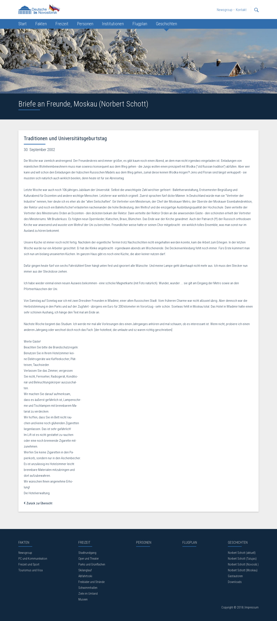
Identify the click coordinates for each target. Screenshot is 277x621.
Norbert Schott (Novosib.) (243, 564)
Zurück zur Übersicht (38, 503)
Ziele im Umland (88, 593)
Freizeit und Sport (28, 564)
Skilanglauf (85, 570)
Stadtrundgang (87, 552)
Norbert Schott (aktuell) (242, 552)
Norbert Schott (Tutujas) (242, 558)
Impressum (252, 607)
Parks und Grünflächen (91, 564)
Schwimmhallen (87, 587)
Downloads (235, 582)
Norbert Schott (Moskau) (243, 570)
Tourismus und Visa (30, 570)
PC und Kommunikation (32, 558)
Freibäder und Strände (91, 582)
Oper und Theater (88, 558)
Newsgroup (25, 552)
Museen (83, 599)
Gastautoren (235, 576)
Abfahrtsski (85, 576)
